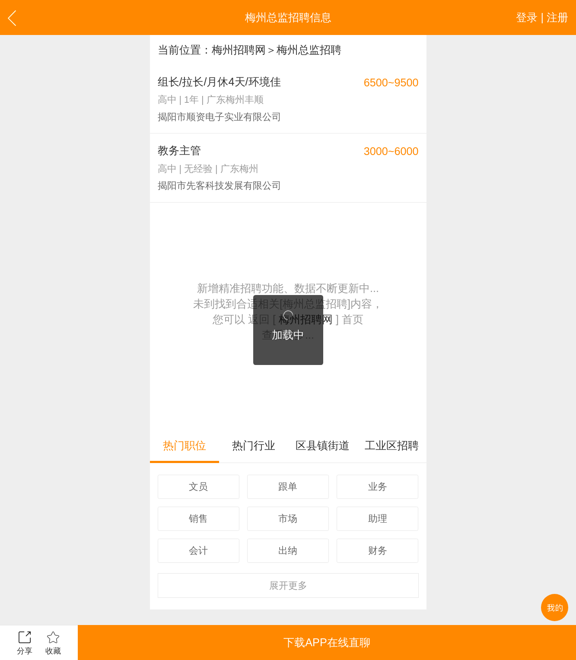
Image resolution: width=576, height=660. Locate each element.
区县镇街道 (323, 445)
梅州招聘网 (239, 50)
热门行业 (253, 445)
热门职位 (184, 445)
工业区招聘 (392, 445)
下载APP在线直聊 (326, 642)
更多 (288, 585)
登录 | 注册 (542, 17)
